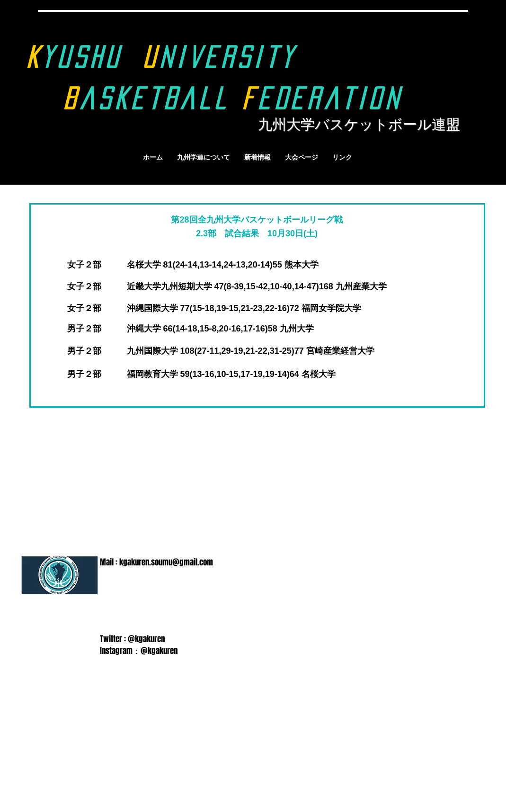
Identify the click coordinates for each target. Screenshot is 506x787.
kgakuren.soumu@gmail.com (166, 562)
